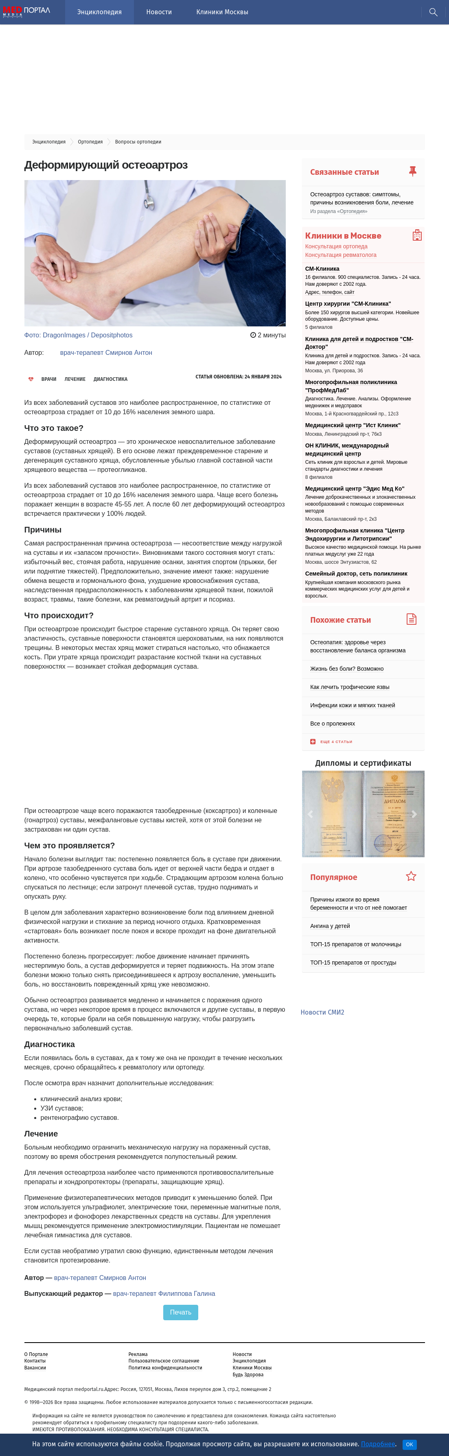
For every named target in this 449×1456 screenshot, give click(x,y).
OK (409, 1444)
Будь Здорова (248, 1375)
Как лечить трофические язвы (350, 687)
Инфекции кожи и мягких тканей (352, 705)
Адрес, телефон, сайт (330, 292)
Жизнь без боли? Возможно (346, 668)
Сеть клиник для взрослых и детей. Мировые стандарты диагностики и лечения (356, 465)
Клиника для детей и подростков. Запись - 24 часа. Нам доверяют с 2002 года (363, 359)
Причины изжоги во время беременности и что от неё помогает (358, 903)
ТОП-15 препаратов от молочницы (355, 944)
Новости (159, 12)
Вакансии (35, 1368)
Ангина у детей (330, 926)
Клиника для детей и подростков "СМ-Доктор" (359, 343)
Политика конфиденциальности (165, 1368)
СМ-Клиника (322, 268)
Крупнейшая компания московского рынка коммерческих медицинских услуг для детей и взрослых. (357, 589)
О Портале (36, 1354)
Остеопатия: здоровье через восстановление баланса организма (357, 646)
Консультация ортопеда (336, 246)
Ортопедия (352, 211)
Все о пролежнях (332, 723)
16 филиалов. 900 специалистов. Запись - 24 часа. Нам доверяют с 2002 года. (363, 280)
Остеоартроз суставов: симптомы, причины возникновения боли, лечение (362, 198)
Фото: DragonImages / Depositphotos (78, 335)
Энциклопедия (99, 12)
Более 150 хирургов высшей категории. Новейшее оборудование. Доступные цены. (362, 316)
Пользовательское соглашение (164, 1361)
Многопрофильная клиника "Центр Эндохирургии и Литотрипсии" (355, 534)
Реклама (138, 1354)
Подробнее (378, 1444)
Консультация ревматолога (341, 255)
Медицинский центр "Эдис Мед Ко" (355, 488)
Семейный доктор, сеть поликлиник (356, 573)
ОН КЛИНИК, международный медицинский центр (347, 449)
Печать (180, 1312)
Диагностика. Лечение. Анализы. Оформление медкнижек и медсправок (358, 402)
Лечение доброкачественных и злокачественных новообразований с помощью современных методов (360, 504)
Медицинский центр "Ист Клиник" (353, 425)
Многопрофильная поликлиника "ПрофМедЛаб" (351, 386)
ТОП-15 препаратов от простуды (353, 962)
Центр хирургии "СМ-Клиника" (348, 303)
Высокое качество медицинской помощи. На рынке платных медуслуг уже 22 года (363, 550)
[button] (311, 814)
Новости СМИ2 (322, 1012)
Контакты (35, 1361)
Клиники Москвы (222, 12)
